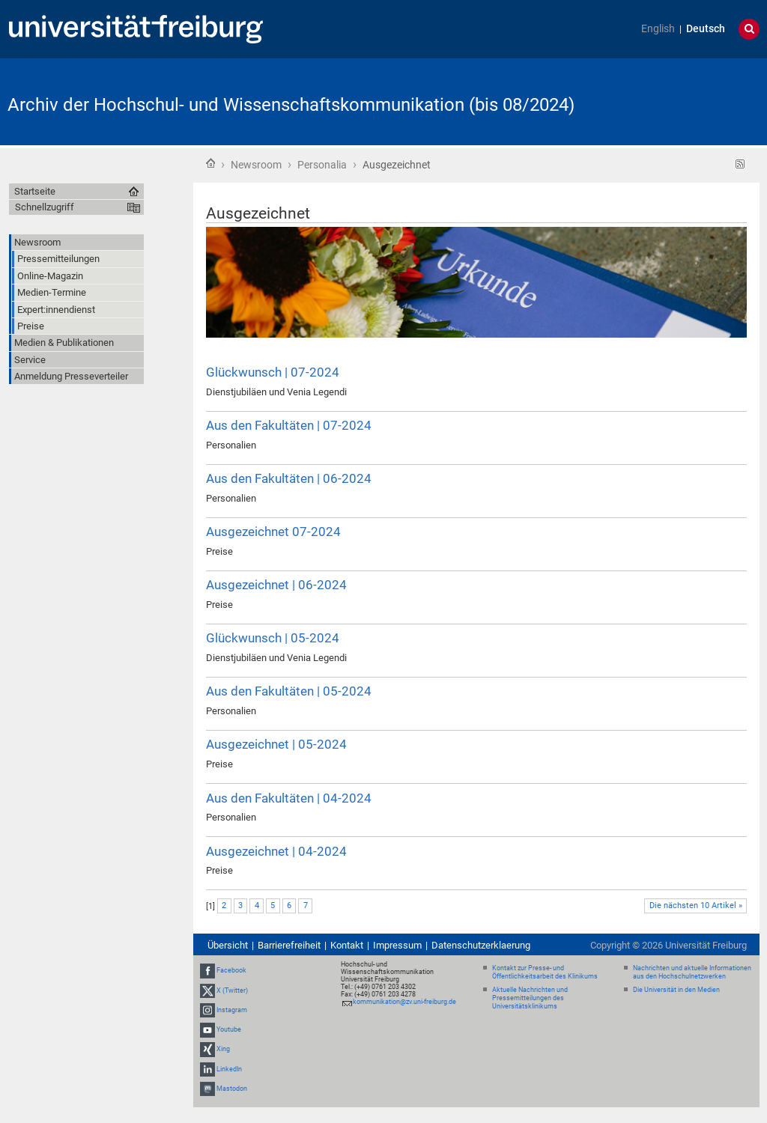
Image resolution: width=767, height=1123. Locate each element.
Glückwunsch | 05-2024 (272, 637)
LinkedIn (229, 1069)
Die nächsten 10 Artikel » (695, 905)
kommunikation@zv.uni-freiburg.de (404, 1001)
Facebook (231, 971)
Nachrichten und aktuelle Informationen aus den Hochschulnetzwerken (692, 972)
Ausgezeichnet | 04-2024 (276, 851)
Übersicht (227, 945)
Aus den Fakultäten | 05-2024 (289, 691)
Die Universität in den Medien (676, 989)
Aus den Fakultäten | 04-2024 (289, 798)
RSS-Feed (740, 164)
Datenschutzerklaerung (480, 945)
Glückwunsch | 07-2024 (272, 372)
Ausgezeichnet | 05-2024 (276, 744)
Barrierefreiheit (289, 945)
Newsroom (256, 165)
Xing (223, 1049)
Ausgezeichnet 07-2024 (273, 531)
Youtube (228, 1029)
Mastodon (231, 1088)
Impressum (397, 945)
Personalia (322, 165)
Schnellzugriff (44, 207)
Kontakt (346, 945)
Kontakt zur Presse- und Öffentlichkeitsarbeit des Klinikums (545, 972)
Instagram (231, 1010)
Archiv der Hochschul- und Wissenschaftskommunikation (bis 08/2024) (291, 104)
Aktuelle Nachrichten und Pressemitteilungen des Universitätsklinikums (530, 998)
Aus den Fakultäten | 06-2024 (289, 478)
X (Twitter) (232, 990)
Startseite (210, 163)
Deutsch (705, 28)
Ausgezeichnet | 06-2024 (276, 584)
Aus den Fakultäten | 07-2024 (289, 425)
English (658, 28)
